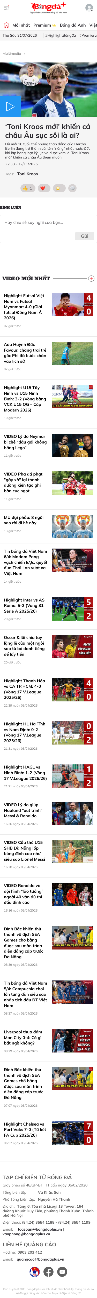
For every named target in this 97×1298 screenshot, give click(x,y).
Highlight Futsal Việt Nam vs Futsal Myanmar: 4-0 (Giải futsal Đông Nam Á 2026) (24, 306)
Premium (44, 25)
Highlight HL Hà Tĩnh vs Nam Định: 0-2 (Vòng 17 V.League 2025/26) (24, 732)
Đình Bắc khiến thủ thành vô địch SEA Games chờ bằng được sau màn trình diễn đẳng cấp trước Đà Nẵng (23, 942)
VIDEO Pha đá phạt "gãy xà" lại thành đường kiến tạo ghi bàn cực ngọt (23, 482)
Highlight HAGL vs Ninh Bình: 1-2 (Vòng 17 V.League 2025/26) (25, 772)
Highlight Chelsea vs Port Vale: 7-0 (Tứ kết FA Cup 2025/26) (25, 1129)
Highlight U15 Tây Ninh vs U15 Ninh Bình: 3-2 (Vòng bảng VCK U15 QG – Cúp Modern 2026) (25, 398)
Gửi (84, 236)
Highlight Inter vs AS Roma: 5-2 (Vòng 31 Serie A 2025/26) (24, 605)
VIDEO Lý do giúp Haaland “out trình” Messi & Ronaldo (23, 810)
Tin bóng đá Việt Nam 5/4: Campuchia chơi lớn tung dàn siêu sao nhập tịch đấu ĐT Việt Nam (25, 994)
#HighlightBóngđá (60, 35)
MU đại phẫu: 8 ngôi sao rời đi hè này (23, 520)
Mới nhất (21, 25)
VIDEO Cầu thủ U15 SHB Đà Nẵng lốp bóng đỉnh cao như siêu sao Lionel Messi (24, 851)
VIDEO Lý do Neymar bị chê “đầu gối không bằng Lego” (25, 442)
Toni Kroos (27, 173)
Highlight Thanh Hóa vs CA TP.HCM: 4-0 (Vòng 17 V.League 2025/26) (24, 689)
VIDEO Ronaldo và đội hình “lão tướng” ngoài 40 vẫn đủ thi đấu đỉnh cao (23, 894)
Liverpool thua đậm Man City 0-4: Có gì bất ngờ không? (23, 1037)
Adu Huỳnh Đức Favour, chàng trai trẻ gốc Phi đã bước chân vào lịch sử (25, 353)
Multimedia (12, 53)
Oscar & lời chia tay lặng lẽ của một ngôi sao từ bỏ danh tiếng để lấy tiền (24, 646)
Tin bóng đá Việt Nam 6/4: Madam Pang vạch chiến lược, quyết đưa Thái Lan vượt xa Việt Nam (25, 562)
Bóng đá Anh (73, 25)
